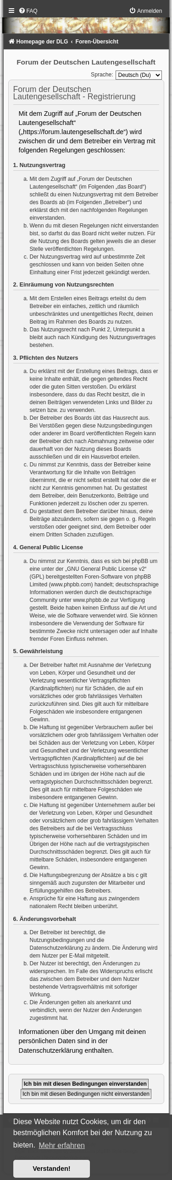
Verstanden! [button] (51, 1168)
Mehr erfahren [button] (62, 1145)
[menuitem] (28, 11)
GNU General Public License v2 (105, 569)
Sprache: (102, 74)
